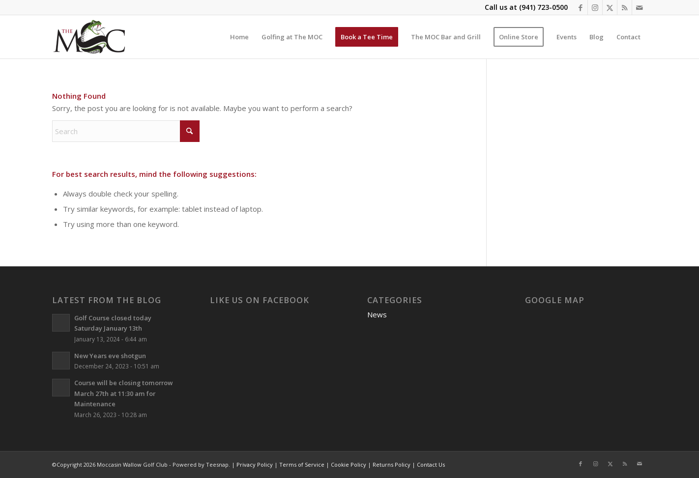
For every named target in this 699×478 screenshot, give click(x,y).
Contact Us (431, 464)
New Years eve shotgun (110, 355)
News (377, 314)
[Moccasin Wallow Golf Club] (90, 36)
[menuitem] (239, 36)
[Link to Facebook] (580, 7)
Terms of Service (301, 464)
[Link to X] (610, 7)
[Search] (126, 131)
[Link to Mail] (639, 7)
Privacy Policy (254, 464)
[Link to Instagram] (595, 7)
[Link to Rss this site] (624, 7)
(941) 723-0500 (543, 7)
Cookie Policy (348, 464)
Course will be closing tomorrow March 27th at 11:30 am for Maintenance (123, 393)
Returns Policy (391, 464)
